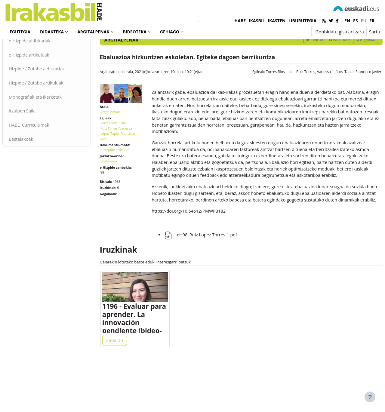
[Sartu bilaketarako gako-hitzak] (316, 48)
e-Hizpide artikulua (122, 173)
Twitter (300, 64)
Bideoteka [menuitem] (134, 32)
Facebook (325, 64)
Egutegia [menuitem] (20, 32)
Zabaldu (122, 386)
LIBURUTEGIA (302, 20)
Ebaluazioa (116, 184)
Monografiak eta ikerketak (50, 123)
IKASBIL (257, 20)
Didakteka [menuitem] (52, 32)
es (355, 20)
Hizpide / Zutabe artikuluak (51, 108)
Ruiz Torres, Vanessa (299, 96)
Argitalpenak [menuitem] (93, 32)
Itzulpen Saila (37, 137)
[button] (288, 31)
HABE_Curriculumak (44, 151)
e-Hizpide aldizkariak (44, 66)
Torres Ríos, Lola (265, 96)
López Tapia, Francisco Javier (343, 96)
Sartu (374, 32)
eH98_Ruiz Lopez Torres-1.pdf (205, 278)
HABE (240, 20)
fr (371, 20)
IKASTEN (276, 20)
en (347, 20)
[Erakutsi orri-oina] (370, 397)
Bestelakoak (35, 165)
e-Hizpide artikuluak (44, 80)
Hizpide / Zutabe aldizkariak (52, 94)
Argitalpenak (28, 48)
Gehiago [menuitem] (169, 32)
